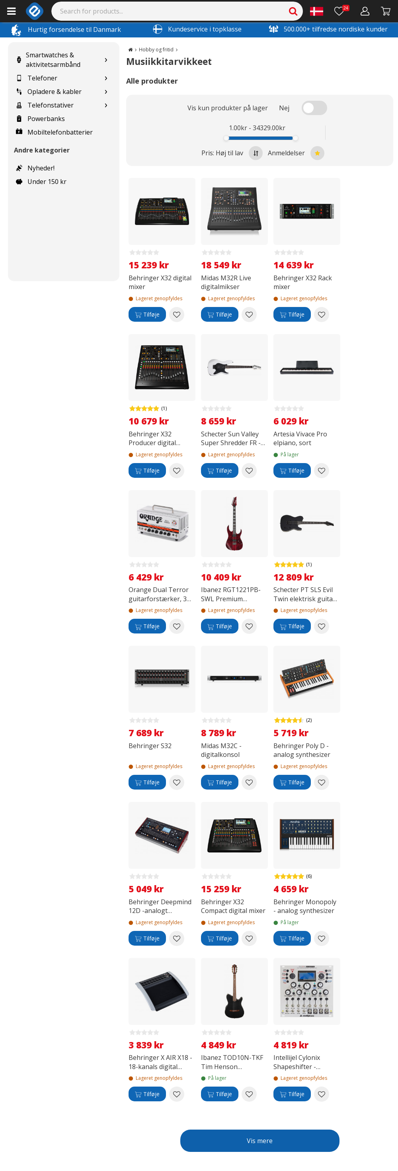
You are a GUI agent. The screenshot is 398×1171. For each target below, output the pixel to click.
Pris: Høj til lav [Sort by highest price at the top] (232, 153)
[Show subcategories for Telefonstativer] (105, 105)
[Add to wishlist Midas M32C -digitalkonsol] (249, 782)
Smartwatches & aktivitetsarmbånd (48, 60)
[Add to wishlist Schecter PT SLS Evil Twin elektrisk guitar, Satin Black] (321, 626)
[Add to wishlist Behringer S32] (176, 782)
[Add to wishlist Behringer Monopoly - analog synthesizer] (321, 938)
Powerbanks (40, 118)
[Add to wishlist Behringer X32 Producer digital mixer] (176, 470)
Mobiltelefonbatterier (54, 132)
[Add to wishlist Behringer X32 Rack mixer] (321, 314)
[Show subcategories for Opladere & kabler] (105, 92)
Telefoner (36, 78)
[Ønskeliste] (341, 11)
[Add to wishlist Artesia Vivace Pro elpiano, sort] (321, 470)
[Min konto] (365, 11)
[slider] (226, 138)
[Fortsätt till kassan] (386, 11)
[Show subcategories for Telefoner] (105, 78)
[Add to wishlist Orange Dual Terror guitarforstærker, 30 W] (176, 626)
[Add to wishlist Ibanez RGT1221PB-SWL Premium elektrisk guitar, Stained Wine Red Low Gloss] (249, 626)
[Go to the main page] (130, 49)
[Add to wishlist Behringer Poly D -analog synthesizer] (321, 782)
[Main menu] (11, 11)
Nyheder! (35, 168)
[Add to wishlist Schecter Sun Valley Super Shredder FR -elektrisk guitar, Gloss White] (249, 470)
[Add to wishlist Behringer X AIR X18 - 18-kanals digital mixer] (176, 1094)
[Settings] (316, 11)
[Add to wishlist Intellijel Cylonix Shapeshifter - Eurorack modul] (321, 1094)
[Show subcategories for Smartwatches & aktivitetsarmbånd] (105, 60)
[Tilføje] (147, 314)
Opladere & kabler (49, 91)
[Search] (177, 11)
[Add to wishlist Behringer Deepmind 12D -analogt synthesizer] (176, 938)
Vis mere (260, 1140)
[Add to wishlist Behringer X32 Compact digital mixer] (249, 938)
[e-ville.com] (34, 11)
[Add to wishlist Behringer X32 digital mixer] (176, 314)
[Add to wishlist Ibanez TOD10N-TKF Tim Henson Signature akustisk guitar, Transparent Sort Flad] (249, 1094)
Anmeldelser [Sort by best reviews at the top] (296, 153)
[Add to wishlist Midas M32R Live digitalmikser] (249, 314)
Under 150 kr (41, 181)
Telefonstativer (45, 105)
